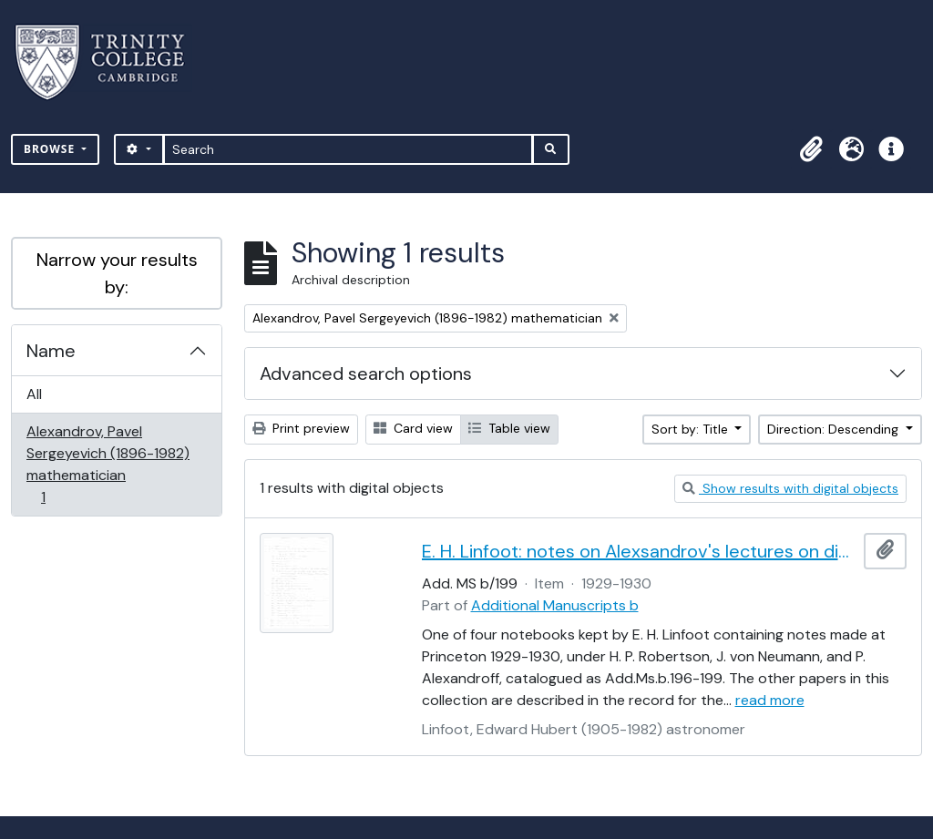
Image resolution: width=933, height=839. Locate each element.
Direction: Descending (834, 429)
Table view (509, 428)
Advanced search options (366, 373)
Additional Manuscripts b (555, 605)
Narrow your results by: (117, 273)
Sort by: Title (691, 429)
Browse (51, 149)
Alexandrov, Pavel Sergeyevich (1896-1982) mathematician (108, 464)
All (34, 394)
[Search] (348, 149)
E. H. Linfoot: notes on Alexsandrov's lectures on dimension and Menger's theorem (639, 551)
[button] (811, 149)
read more (770, 700)
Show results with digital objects (790, 488)
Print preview (301, 428)
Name (51, 351)
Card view (413, 428)
